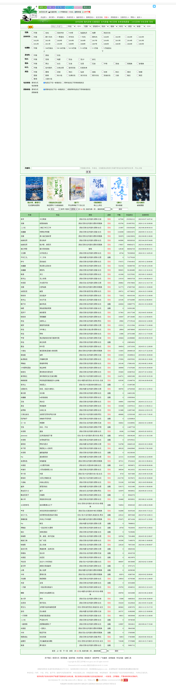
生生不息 (43, 300)
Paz (22, 457)
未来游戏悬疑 (123, 22)
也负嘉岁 (43, 296)
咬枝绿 (23, 296)
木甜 (22, 583)
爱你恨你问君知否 (46, 372)
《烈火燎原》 (140, 203)
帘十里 (23, 474)
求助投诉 (115, 17)
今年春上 (43, 329)
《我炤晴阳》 (98, 203)
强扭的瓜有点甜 (45, 499)
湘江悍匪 (24, 249)
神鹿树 (42, 423)
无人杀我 (43, 279)
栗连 (22, 346)
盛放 (41, 431)
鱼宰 (22, 219)
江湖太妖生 (25, 414)
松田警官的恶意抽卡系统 (49, 515)
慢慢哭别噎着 (45, 325)
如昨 (41, 355)
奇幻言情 (113, 22)
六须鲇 (23, 482)
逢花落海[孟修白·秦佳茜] (49, 351)
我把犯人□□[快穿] (46, 448)
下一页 (65, 651)
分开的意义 (44, 253)
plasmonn (24, 436)
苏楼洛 (23, 553)
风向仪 (42, 402)
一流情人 (43, 628)
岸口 (41, 274)
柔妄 (22, 406)
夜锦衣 (23, 478)
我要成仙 (24, 637)
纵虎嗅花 (24, 359)
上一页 (59, 651)
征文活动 (99, 17)
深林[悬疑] (43, 532)
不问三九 (24, 257)
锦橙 (22, 308)
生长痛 (42, 393)
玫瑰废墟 (43, 461)
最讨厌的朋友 (45, 249)
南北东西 (43, 342)
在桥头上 (43, 321)
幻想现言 (96, 22)
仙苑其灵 (24, 291)
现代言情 (87, 22)
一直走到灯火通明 (46, 528)
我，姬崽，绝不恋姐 (47, 536)
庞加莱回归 (44, 457)
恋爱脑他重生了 (45, 624)
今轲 (22, 574)
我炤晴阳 (43, 579)
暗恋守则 (43, 633)
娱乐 (139, 17)
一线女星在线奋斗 (46, 587)
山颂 (22, 570)
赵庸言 (23, 641)
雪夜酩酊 (43, 317)
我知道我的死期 (45, 308)
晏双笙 (23, 444)
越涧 (22, 486)
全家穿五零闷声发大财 (48, 414)
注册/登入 (124, 17)
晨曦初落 (24, 519)
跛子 (41, 491)
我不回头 (43, 603)
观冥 (22, 325)
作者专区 (71, 17)
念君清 (23, 603)
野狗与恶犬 (44, 444)
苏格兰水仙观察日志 (47, 593)
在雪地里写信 (45, 440)
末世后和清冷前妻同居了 (49, 511)
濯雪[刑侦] (43, 486)
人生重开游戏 (45, 465)
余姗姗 (23, 232)
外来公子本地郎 (45, 519)
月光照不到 (44, 283)
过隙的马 (24, 389)
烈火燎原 (43, 611)
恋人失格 (43, 545)
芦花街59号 (44, 620)
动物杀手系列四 (45, 419)
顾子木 (23, 304)
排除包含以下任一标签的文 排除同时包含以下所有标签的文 (67, 89)
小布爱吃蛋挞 (26, 368)
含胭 (22, 223)
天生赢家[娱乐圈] (46, 641)
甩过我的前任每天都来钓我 (49, 338)
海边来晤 (43, 368)
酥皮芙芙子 (25, 495)
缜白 (22, 532)
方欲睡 (23, 579)
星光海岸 (43, 240)
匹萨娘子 (24, 419)
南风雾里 (43, 312)
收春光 (23, 372)
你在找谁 (43, 637)
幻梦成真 (43, 287)
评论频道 (61, 17)
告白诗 (42, 553)
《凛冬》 (119, 203)
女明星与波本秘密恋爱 (48, 607)
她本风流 (43, 304)
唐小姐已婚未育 (45, 236)
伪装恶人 (43, 385)
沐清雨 (23, 431)
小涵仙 (23, 351)
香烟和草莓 (44, 363)
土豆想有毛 (25, 505)
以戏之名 (43, 410)
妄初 (22, 611)
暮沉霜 (23, 393)
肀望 (22, 338)
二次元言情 (135, 22)
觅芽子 (23, 312)
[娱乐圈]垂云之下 (46, 505)
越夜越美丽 (44, 453)
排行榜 (52, 17)
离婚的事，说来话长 (47, 549)
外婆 (41, 474)
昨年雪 (42, 346)
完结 (151, 22)
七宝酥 (23, 253)
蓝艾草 (23, 566)
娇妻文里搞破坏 (45, 566)
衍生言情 (144, 22)
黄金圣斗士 (25, 491)
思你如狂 (43, 262)
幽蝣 (22, 593)
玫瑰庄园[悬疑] (45, 616)
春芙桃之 (24, 376)
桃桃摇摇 (24, 380)
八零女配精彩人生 (46, 470)
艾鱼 (22, 402)
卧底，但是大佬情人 (47, 389)
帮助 (133, 17)
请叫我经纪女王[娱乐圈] (48, 376)
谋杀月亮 (24, 549)
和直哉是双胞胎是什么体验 (49, 380)
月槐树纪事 (44, 359)
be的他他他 (44, 397)
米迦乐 (23, 470)
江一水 (23, 423)
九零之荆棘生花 (45, 478)
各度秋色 (24, 461)
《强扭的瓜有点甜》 (55, 203)
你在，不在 (44, 427)
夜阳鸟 (42, 270)
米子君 (23, 448)
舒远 (22, 321)
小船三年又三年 (45, 228)
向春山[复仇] (44, 482)
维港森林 (43, 406)
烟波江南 (24, 540)
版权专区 (80, 17)
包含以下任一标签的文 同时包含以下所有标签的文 (63, 83)
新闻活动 (90, 17)
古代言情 (79, 22)
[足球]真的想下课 (46, 436)
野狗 (41, 334)
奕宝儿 (23, 607)
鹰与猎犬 (43, 645)
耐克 (41, 523)
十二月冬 (43, 257)
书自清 (23, 562)
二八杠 (23, 228)
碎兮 (22, 262)
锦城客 (23, 536)
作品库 (44, 17)
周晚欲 (23, 363)
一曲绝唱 (24, 624)
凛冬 (41, 599)
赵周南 (23, 410)
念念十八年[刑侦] (46, 562)
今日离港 (43, 219)
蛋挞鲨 (23, 355)
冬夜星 (23, 283)
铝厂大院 (43, 540)
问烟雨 (42, 495)
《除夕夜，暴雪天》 (33, 203)
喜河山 (23, 279)
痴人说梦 (43, 570)
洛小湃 (23, 599)
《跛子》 (76, 203)
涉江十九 (24, 515)
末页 (71, 651)
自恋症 (42, 557)
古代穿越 (104, 22)
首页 (53, 651)
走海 (41, 583)
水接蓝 (23, 465)
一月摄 (23, 587)
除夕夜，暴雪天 (45, 245)
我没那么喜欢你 (45, 266)
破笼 (41, 291)
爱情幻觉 (43, 574)
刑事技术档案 (45, 232)
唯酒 (22, 274)
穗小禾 (23, 499)
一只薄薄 (24, 616)
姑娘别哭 (24, 240)
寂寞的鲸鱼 (44, 223)
